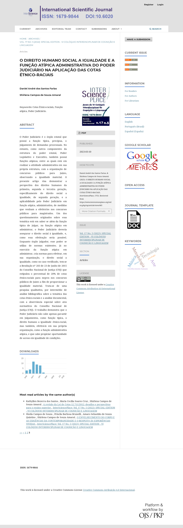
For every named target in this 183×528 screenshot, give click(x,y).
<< (21, 432)
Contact (81, 29)
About (116, 29)
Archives (41, 29)
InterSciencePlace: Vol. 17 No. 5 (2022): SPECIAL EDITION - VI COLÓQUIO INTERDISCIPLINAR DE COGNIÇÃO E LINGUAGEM (70, 409)
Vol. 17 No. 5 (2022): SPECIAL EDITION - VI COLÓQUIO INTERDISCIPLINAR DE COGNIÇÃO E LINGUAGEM (67, 43)
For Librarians (132, 100)
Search (155, 29)
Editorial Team (61, 29)
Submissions (99, 29)
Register (148, 4)
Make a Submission (138, 39)
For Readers (131, 91)
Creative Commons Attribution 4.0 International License (95, 288)
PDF (83, 133)
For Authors (131, 95)
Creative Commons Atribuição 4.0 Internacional (109, 489)
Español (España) (134, 131)
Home (23, 38)
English (129, 121)
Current (25, 29)
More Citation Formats (93, 211)
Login (160, 4)
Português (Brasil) (134, 126)
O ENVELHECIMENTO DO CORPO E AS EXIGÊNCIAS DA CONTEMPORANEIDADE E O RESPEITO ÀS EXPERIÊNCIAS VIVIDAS (70, 420)
